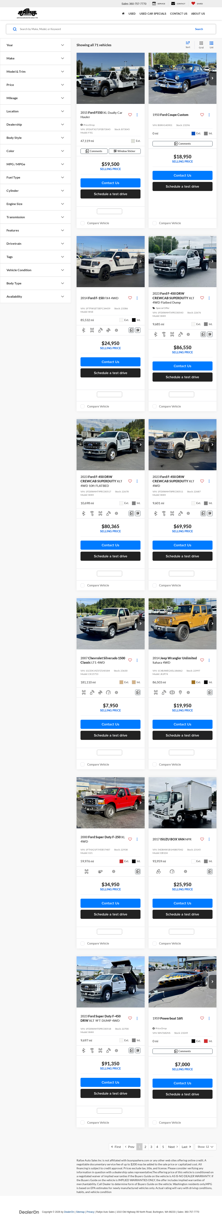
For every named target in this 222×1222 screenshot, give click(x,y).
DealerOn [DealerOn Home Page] (69, 1212)
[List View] (211, 45)
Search (199, 29)
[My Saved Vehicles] (197, 3)
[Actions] (137, 114)
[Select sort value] (189, 45)
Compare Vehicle (98, 223)
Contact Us (178, 14)
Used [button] (132, 14)
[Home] (123, 13)
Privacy (90, 1212)
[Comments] (94, 151)
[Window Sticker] (125, 151)
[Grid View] (200, 45)
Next (173, 1147)
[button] (141, 78)
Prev (129, 1147)
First (116, 1147)
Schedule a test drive (110, 193)
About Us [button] (198, 14)
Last (186, 1147)
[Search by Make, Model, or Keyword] (105, 29)
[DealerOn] (29, 1211)
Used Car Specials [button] (153, 14)
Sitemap (80, 1212)
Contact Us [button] (110, 182)
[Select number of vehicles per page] (205, 1146)
